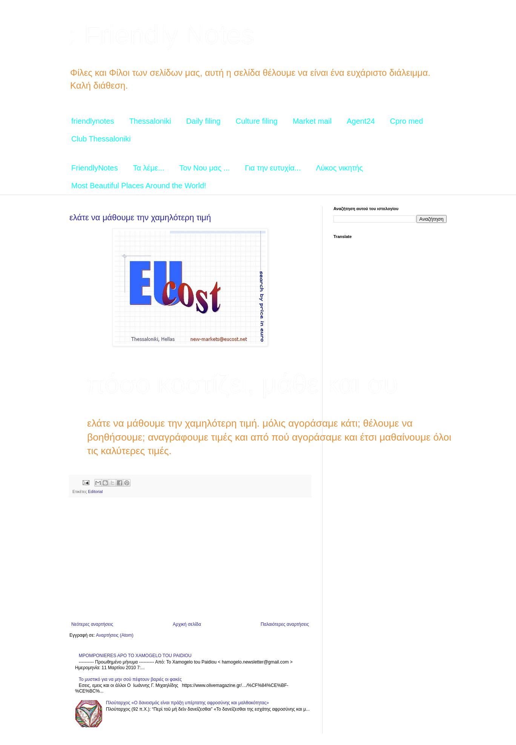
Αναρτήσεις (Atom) (114, 635)
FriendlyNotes (94, 168)
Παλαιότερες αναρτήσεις (285, 624)
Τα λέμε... (148, 168)
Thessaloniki (150, 121)
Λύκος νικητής (339, 168)
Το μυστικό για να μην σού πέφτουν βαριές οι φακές (130, 679)
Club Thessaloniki (101, 139)
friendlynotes (92, 121)
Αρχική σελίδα (187, 624)
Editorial (95, 491)
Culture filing (257, 121)
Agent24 (361, 121)
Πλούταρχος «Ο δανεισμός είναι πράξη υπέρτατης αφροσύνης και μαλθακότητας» (187, 702)
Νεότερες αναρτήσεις (92, 624)
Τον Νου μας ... (205, 168)
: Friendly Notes (161, 34)
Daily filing (203, 121)
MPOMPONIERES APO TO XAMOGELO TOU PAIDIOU (135, 655)
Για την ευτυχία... (273, 168)
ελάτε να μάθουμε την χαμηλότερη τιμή (140, 217)
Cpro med (406, 121)
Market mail (312, 121)
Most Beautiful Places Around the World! (138, 185)
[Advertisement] (190, 559)
